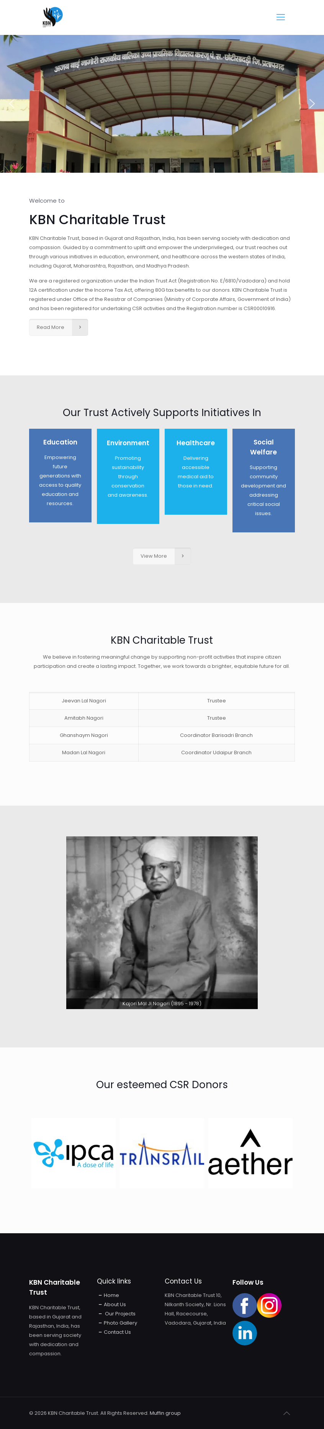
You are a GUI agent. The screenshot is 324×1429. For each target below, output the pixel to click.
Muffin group (165, 1413)
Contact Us (117, 1332)
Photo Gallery (120, 1323)
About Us (115, 1304)
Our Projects (120, 1313)
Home (111, 1295)
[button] (12, 103)
